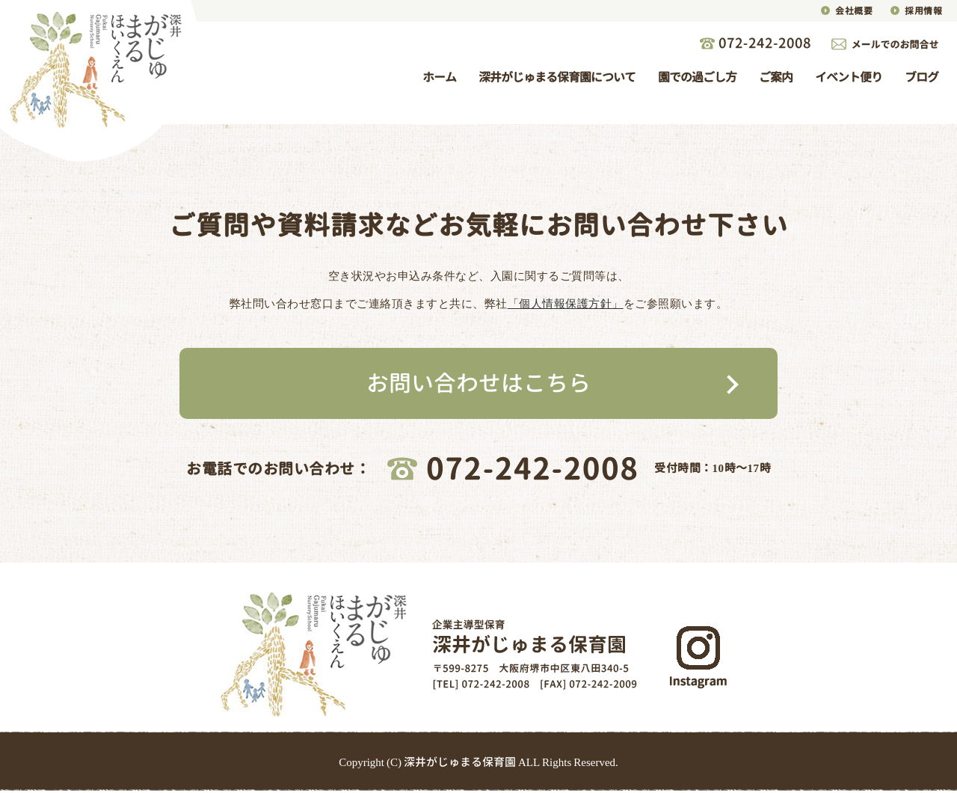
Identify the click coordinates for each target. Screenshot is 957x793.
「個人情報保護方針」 (566, 303)
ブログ (921, 77)
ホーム (439, 77)
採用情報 (923, 10)
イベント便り (848, 77)
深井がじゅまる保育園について (557, 77)
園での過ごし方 (697, 77)
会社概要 (854, 10)
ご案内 (776, 77)
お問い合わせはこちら (478, 383)
